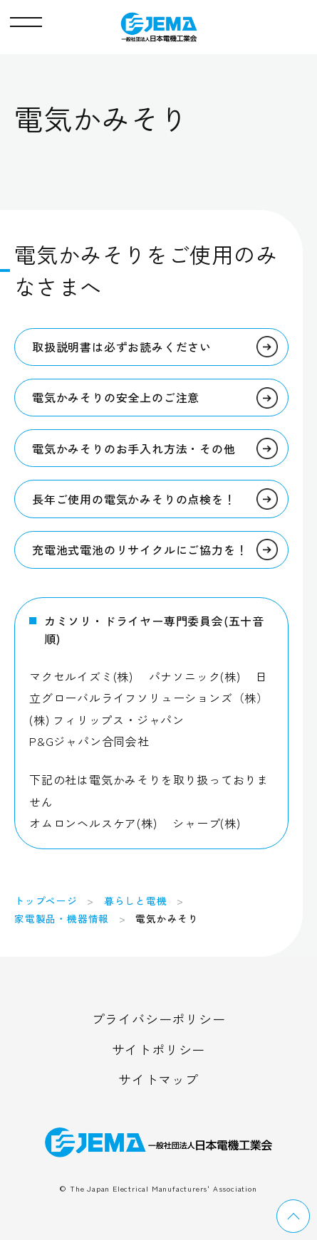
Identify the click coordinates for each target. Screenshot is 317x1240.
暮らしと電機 (135, 900)
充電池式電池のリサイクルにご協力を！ (139, 549)
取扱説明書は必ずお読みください (122, 346)
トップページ (46, 900)
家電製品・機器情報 (61, 918)
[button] (26, 18)
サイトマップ (158, 1079)
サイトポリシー (159, 1049)
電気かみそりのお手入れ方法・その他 (134, 448)
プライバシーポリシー (159, 1018)
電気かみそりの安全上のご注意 (115, 397)
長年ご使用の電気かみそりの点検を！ (134, 499)
